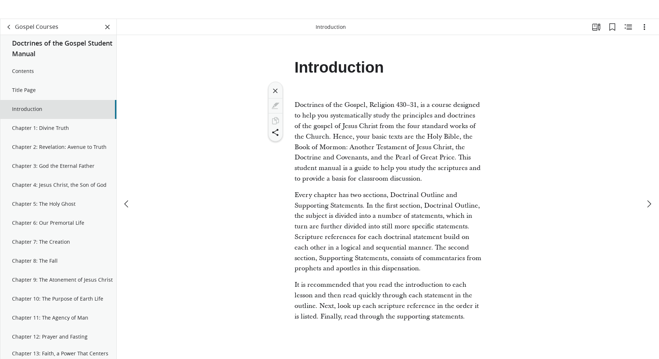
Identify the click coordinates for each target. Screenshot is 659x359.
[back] (9, 35)
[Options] (644, 35)
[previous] (127, 187)
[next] (648, 187)
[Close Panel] (107, 35)
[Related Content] (628, 35)
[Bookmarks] (612, 35)
